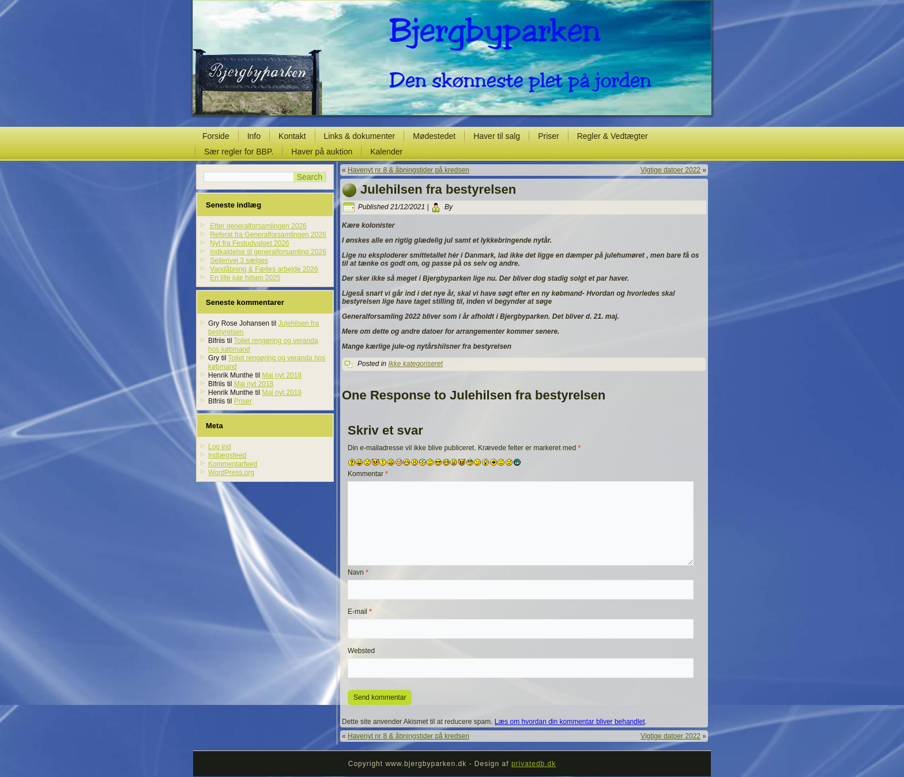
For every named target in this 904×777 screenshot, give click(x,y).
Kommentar (368, 474)
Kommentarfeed (232, 464)
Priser (548, 136)
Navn (358, 572)
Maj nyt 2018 (282, 375)
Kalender (386, 151)
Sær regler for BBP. (238, 151)
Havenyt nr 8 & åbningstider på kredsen (408, 170)
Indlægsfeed (227, 455)
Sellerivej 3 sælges (239, 261)
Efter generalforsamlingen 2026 (258, 226)
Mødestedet (434, 136)
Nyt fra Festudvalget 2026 (249, 243)
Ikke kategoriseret (415, 364)
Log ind (219, 447)
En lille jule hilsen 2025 (245, 278)
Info (254, 136)
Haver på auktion (321, 151)
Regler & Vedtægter (612, 136)
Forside (215, 136)
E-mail (360, 612)
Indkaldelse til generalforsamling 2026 (268, 252)
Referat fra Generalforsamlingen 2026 (268, 235)
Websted (361, 651)
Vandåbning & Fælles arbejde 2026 (264, 269)
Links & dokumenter (360, 136)
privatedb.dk (533, 764)
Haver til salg (496, 136)
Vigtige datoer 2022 (670, 170)
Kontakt (292, 136)
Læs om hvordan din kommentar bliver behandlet (570, 722)
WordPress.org (231, 473)
